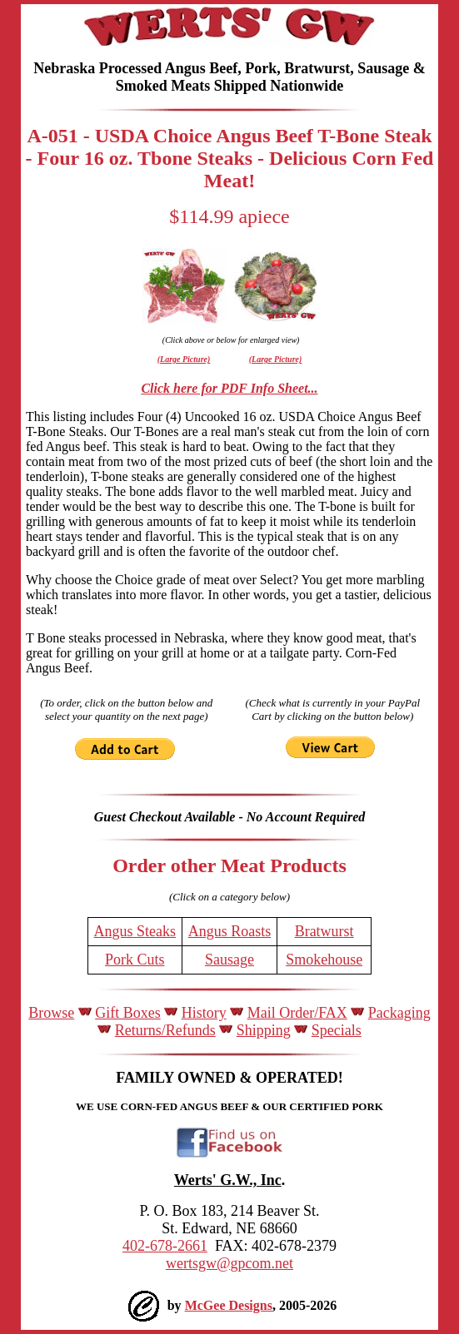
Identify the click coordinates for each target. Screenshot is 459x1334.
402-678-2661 (164, 1245)
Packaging (399, 1012)
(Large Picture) (184, 359)
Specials (337, 1030)
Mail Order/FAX (297, 1012)
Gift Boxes (128, 1012)
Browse (51, 1012)
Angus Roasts (230, 931)
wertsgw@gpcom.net (229, 1263)
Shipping (264, 1030)
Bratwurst (324, 931)
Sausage (229, 959)
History (204, 1012)
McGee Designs (228, 1305)
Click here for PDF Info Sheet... (229, 388)
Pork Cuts (135, 959)
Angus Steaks (135, 931)
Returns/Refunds (165, 1030)
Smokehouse (324, 959)
